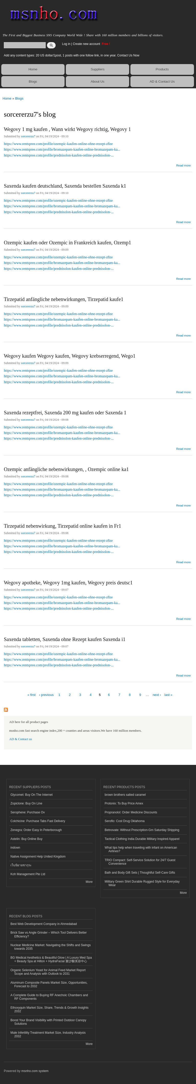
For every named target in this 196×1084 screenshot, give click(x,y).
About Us (97, 81)
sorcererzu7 (28, 136)
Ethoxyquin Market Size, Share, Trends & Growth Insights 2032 (49, 1009)
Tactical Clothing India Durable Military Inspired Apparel (142, 839)
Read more (183, 165)
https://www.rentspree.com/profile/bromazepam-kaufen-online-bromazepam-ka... (62, 149)
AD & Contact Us (162, 81)
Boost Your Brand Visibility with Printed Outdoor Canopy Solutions (48, 1022)
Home (33, 69)
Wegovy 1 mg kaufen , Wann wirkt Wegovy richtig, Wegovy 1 (67, 129)
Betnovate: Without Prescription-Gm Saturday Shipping (142, 830)
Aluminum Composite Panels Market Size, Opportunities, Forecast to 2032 (49, 984)
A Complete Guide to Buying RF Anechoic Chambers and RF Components (49, 997)
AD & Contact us (20, 739)
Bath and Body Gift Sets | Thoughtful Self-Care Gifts (140, 872)
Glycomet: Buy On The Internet (31, 795)
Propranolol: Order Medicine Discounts (131, 812)
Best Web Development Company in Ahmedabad (43, 924)
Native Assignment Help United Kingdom (38, 856)
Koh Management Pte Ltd (27, 874)
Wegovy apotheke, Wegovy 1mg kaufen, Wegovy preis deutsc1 (68, 582)
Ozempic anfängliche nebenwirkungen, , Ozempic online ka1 (66, 469)
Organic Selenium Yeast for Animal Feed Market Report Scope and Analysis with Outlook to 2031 (47, 971)
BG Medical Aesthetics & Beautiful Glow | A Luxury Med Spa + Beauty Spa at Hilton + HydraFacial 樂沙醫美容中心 (51, 959)
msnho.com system (34, 1071)
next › (157, 695)
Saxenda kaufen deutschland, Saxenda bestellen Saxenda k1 (65, 186)
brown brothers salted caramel (125, 795)
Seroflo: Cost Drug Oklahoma (125, 821)
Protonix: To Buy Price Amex (124, 803)
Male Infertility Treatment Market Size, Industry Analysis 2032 (47, 1034)
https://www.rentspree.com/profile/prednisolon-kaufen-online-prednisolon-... (59, 155)
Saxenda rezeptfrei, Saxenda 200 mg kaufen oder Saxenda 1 (65, 412)
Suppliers (97, 69)
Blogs (33, 81)
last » (168, 695)
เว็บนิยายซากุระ (20, 865)
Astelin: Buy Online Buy (26, 839)
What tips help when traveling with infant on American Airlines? (141, 849)
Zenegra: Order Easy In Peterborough (36, 830)
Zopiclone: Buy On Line (26, 803)
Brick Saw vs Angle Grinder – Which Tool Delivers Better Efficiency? (48, 934)
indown (15, 847)
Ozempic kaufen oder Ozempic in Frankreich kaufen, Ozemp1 (67, 242)
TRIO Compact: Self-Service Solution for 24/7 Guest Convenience (140, 861)
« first (32, 695)
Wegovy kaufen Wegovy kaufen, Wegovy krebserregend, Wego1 (70, 356)
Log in (66, 44)
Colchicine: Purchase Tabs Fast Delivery (37, 821)
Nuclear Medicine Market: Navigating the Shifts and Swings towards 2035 (50, 946)
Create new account (87, 44)
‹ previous (46, 695)
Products (162, 69)
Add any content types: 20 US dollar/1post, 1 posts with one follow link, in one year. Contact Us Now (71, 55)
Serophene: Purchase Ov (27, 812)
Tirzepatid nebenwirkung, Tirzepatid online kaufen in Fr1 (62, 526)
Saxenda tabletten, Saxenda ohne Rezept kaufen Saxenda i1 (65, 639)
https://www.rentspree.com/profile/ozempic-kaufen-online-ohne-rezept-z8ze (58, 144)
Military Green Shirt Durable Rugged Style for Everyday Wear (142, 883)
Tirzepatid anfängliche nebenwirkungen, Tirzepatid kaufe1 (64, 299)
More (89, 882)
